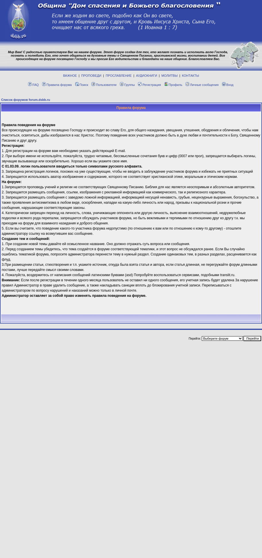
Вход (228, 84)
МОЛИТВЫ (169, 75)
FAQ (33, 84)
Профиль (173, 84)
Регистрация (149, 84)
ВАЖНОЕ (70, 75)
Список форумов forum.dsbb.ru (25, 99)
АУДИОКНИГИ (146, 75)
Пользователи (104, 84)
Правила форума (57, 84)
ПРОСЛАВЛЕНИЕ (119, 75)
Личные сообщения (202, 84)
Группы (127, 84)
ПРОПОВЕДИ (91, 75)
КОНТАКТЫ (190, 75)
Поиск (81, 84)
